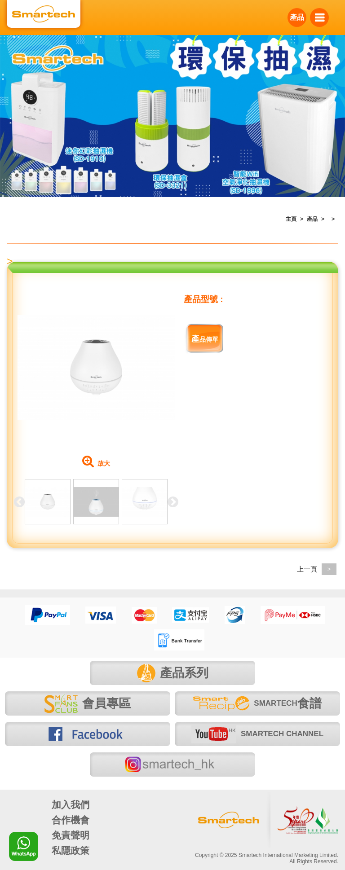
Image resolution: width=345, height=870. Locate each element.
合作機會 (70, 820)
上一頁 (316, 569)
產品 (297, 17)
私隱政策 (70, 850)
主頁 (291, 219)
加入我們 (70, 805)
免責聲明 (70, 835)
